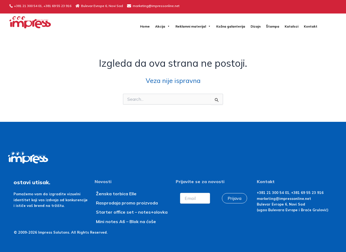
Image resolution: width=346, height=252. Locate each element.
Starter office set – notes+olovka (132, 212)
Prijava (234, 198)
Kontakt (310, 26)
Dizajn (256, 26)
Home (145, 26)
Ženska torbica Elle (116, 193)
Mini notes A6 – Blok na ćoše (126, 221)
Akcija (162, 26)
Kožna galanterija (230, 26)
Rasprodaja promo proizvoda (127, 203)
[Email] (195, 198)
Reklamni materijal (193, 26)
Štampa (272, 26)
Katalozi (291, 26)
